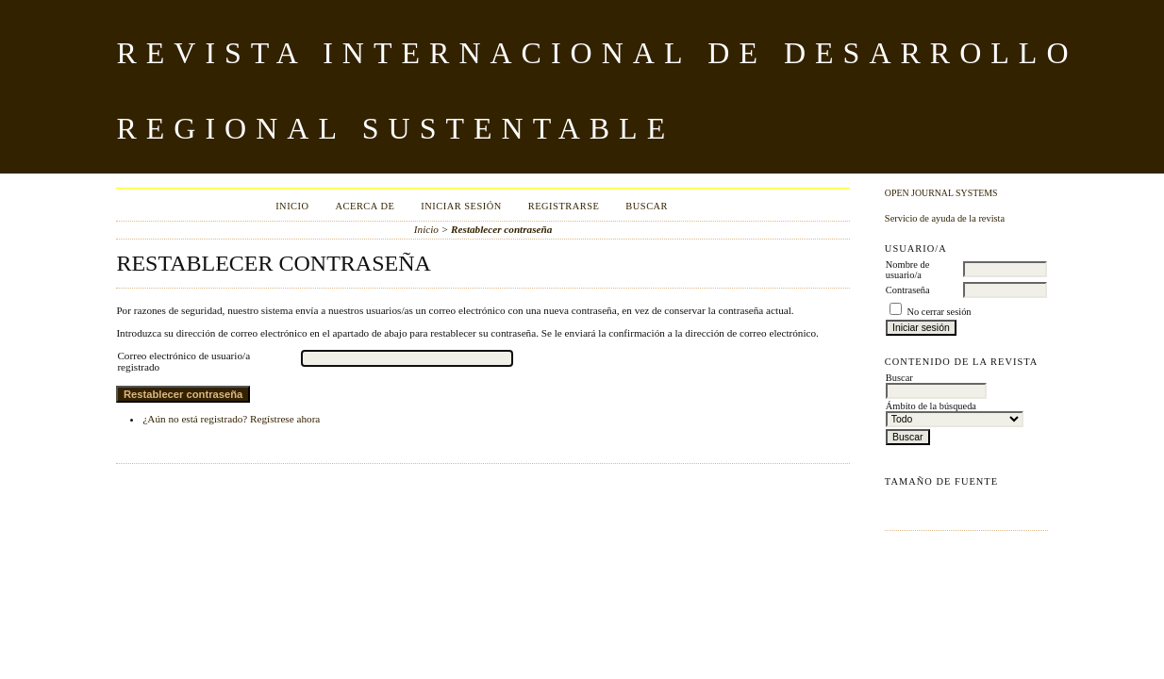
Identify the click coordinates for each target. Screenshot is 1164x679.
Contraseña (908, 290)
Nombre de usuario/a (907, 269)
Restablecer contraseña (501, 229)
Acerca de (365, 206)
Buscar (646, 206)
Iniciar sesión (461, 206)
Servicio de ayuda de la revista (945, 218)
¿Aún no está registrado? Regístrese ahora (231, 418)
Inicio (291, 206)
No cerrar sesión (938, 311)
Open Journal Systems (941, 193)
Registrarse (564, 206)
